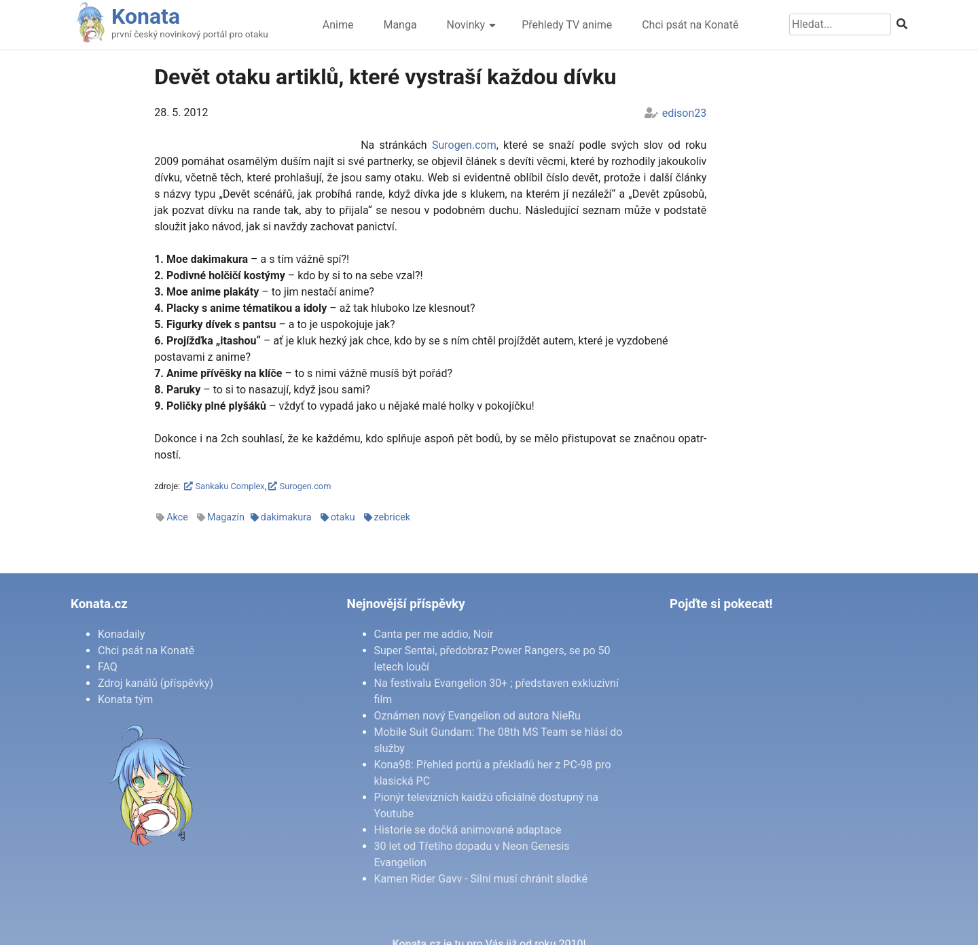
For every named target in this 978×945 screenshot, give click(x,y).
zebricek (392, 517)
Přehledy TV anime (567, 24)
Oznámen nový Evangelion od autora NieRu (477, 715)
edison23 (684, 113)
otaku (343, 517)
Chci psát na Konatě (690, 24)
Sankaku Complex (224, 486)
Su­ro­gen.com (464, 145)
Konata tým (125, 699)
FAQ (107, 666)
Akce (177, 517)
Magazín (225, 517)
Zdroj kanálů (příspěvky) (155, 683)
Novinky (466, 24)
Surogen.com (299, 486)
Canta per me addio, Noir (434, 634)
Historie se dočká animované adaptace (468, 829)
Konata (145, 16)
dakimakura (286, 517)
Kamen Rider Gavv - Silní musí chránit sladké (480, 878)
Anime (338, 24)
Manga (399, 24)
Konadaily (121, 634)
